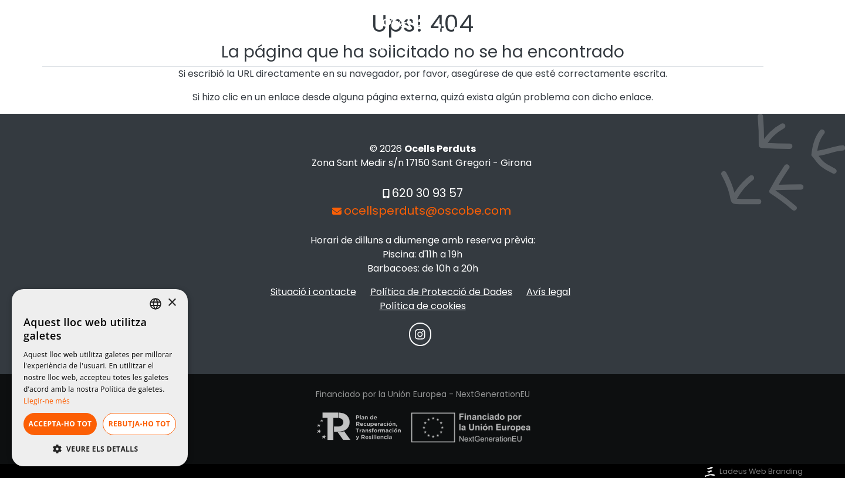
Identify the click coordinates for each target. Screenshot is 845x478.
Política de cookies (423, 306)
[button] (99, 449)
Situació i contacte (477, 87)
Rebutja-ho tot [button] (140, 424)
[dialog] (100, 377)
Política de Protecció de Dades (441, 292)
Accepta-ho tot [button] (60, 424)
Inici (276, 87)
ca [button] (775, 77)
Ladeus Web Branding (752, 471)
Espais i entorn (355, 87)
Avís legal (548, 292)
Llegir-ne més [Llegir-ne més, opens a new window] (46, 401)
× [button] (171, 303)
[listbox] (155, 304)
